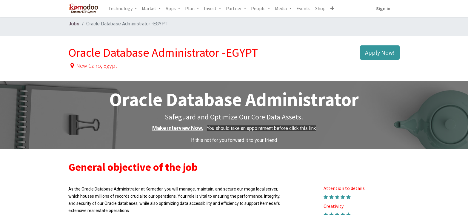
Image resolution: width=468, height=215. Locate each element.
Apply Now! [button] (380, 52)
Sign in (383, 8)
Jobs (73, 24)
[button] (332, 8)
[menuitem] (303, 8)
